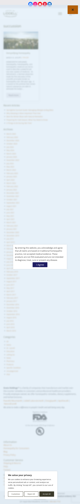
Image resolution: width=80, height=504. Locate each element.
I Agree (40, 264)
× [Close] (72, 9)
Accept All (47, 494)
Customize (15, 494)
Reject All (31, 494)
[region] (31, 485)
